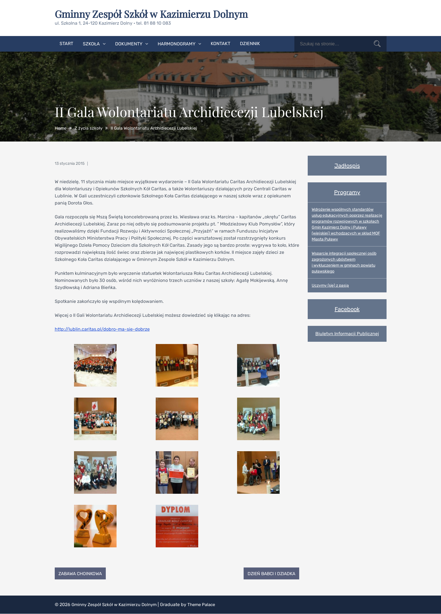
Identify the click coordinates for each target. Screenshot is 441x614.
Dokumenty (128, 43)
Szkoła (91, 43)
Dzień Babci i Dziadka (269, 573)
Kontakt (220, 43)
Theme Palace (208, 604)
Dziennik (250, 43)
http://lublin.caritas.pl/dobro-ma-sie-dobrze (102, 329)
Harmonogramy (176, 43)
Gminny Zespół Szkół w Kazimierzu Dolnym (154, 13)
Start (66, 43)
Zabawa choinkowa (82, 573)
